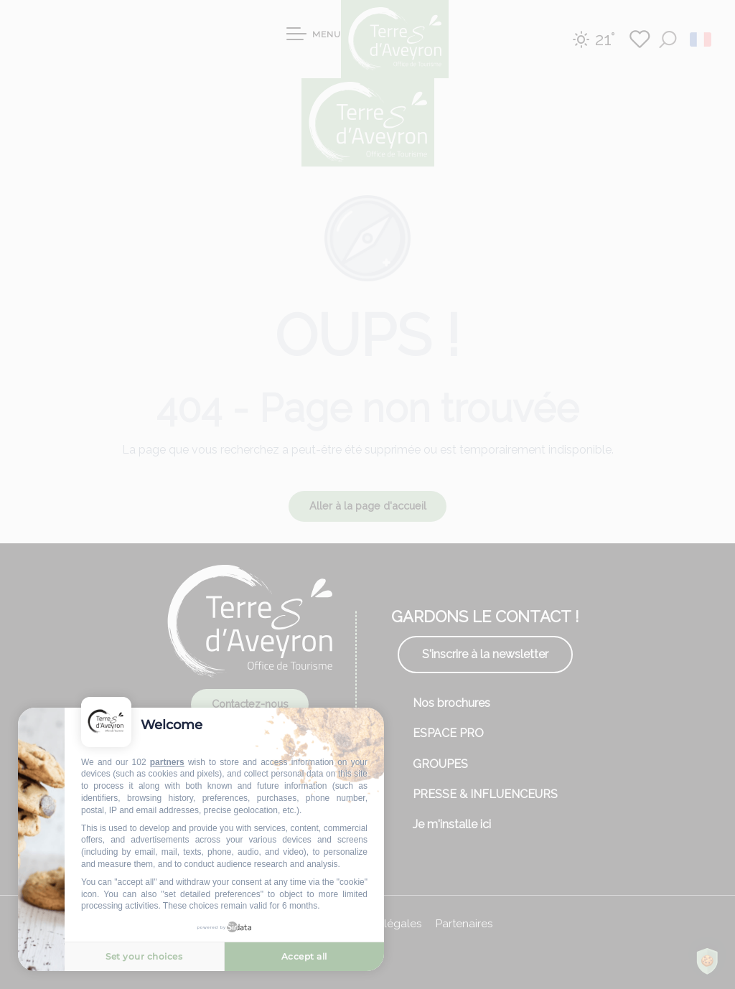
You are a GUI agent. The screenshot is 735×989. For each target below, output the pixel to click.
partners (167, 762)
